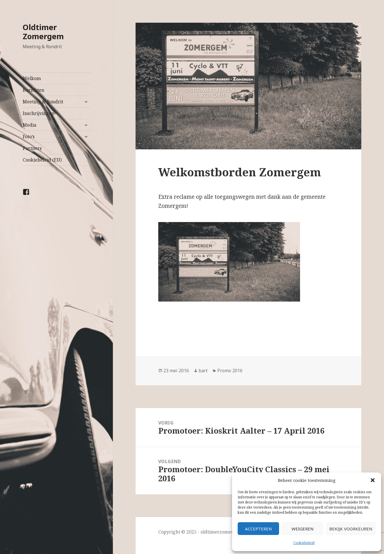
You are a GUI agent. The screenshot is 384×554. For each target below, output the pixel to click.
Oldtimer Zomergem (43, 31)
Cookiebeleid (304, 542)
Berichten (33, 90)
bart (203, 370)
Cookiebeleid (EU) (42, 160)
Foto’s (29, 136)
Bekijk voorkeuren (350, 529)
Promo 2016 (229, 370)
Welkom (32, 78)
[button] (372, 480)
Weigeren (303, 529)
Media (29, 125)
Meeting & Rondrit (43, 102)
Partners (32, 148)
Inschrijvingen (38, 113)
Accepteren (258, 529)
